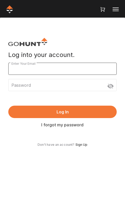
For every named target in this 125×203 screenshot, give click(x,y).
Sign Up (81, 145)
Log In (63, 111)
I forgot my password (62, 124)
